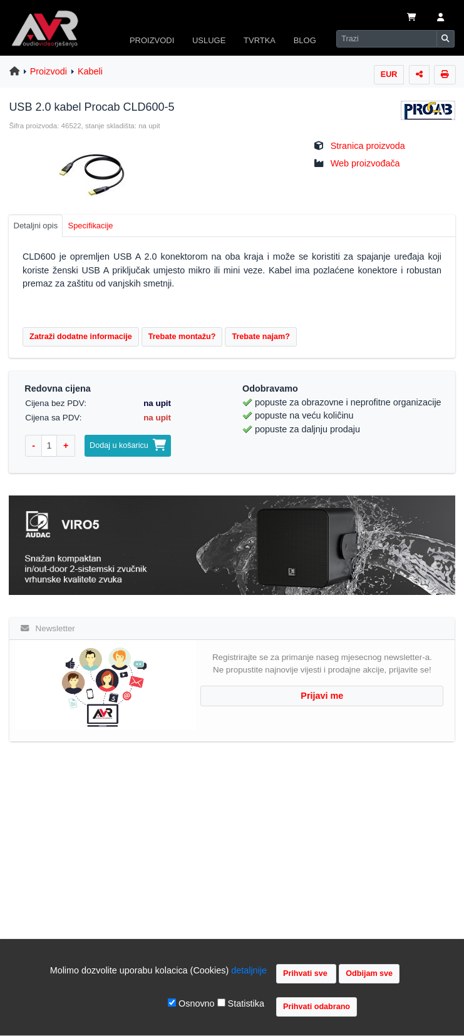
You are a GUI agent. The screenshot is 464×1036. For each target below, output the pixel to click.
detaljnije (249, 970)
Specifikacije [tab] (90, 225)
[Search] (386, 39)
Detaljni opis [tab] (36, 225)
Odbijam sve (369, 973)
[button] (440, 18)
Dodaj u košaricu (128, 445)
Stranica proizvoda (368, 146)
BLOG (305, 40)
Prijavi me (322, 696)
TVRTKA (260, 40)
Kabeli (90, 71)
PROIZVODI (152, 40)
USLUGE (208, 40)
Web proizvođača (365, 163)
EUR (389, 74)
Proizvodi (48, 71)
